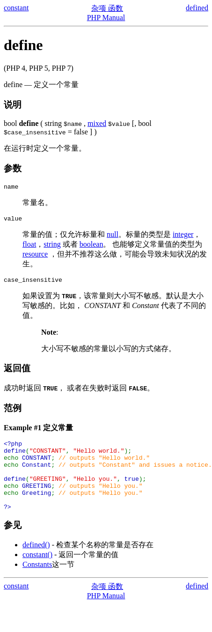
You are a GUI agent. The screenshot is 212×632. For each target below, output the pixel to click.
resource (35, 257)
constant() (37, 573)
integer (183, 237)
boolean (91, 247)
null (112, 237)
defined (197, 8)
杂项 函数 (107, 8)
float (29, 247)
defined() (36, 563)
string (52, 247)
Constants (37, 583)
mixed (97, 123)
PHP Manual (106, 18)
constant (16, 8)
